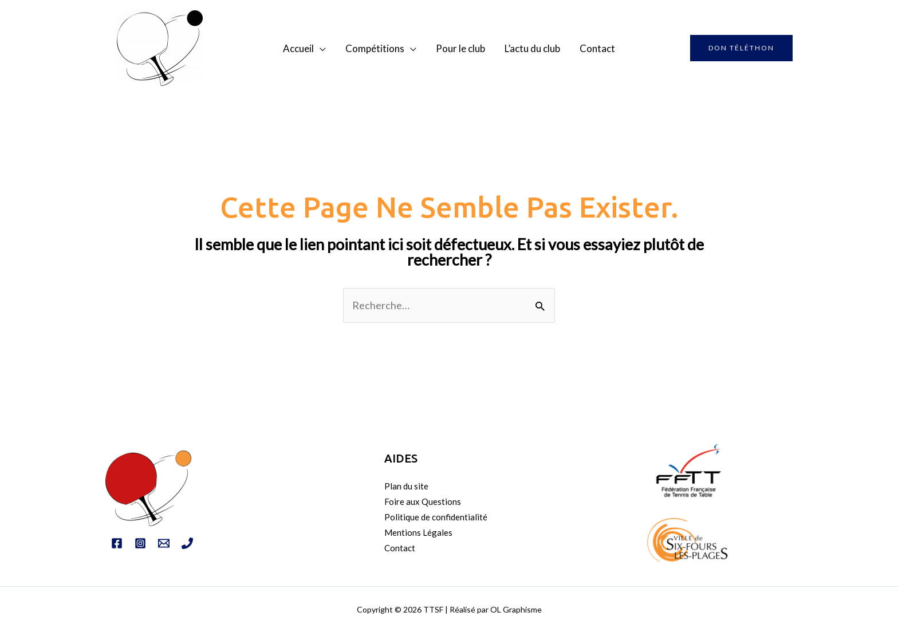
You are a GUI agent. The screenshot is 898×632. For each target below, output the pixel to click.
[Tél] (187, 543)
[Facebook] (116, 543)
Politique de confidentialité (435, 517)
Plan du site (406, 486)
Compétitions (374, 48)
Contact (597, 48)
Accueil (298, 48)
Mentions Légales (418, 532)
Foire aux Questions (422, 501)
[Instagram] (140, 543)
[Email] (163, 543)
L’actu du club (532, 48)
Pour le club (460, 48)
